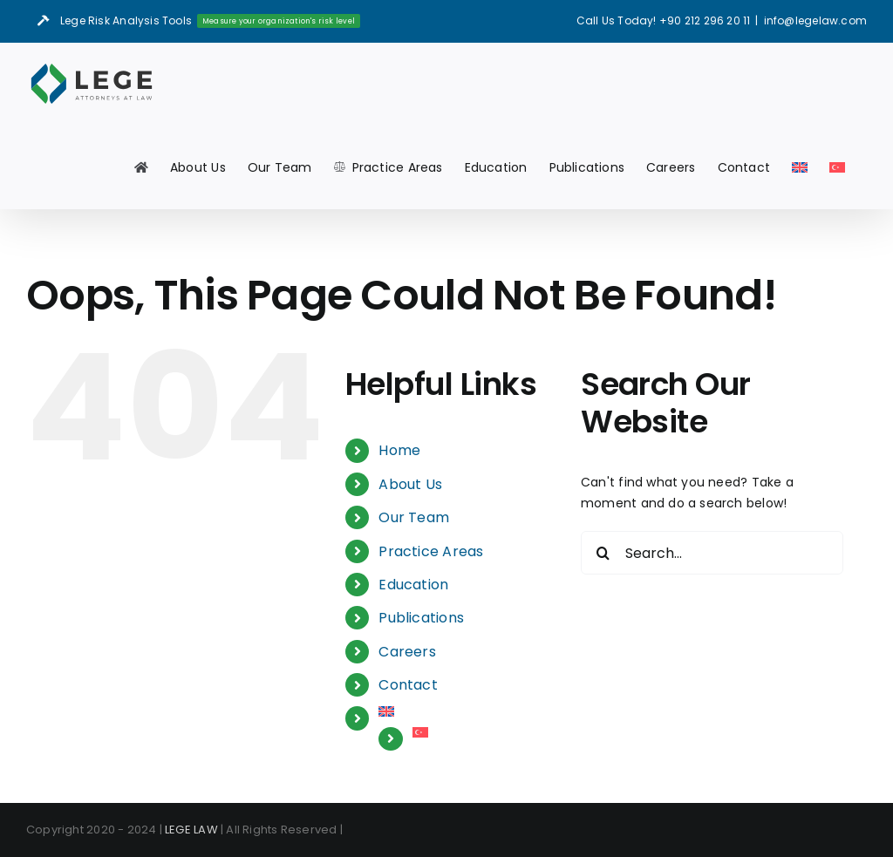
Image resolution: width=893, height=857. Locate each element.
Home (399, 450)
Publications (421, 618)
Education (413, 585)
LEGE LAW (191, 829)
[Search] (602, 553)
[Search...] (712, 553)
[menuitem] (800, 167)
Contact (407, 685)
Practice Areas (430, 551)
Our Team (413, 517)
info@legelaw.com (815, 20)
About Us (410, 484)
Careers (406, 652)
